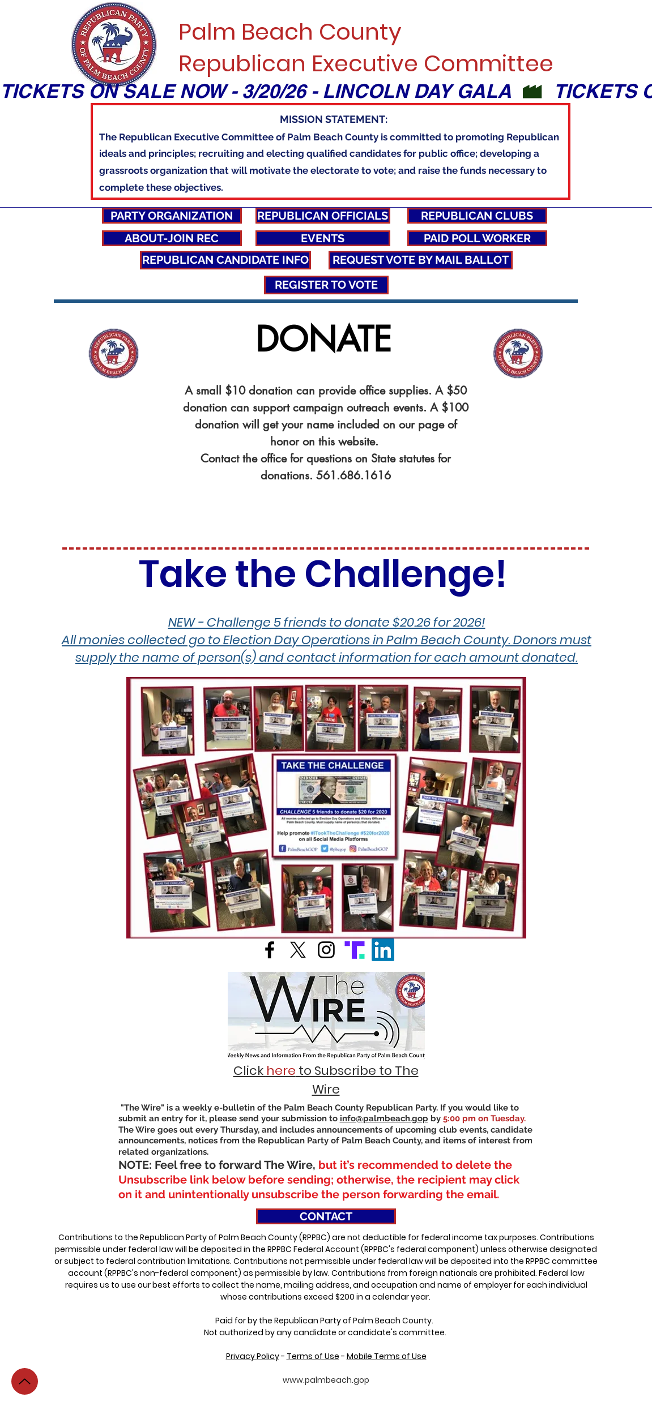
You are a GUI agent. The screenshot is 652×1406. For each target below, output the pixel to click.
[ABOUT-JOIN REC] (172, 238)
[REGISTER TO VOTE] (326, 285)
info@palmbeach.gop (384, 1118)
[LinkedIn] (383, 949)
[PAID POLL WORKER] (477, 238)
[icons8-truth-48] (354, 949)
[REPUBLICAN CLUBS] (477, 216)
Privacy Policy (252, 1356)
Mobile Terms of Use (387, 1356)
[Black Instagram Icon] (326, 949)
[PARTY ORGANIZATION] (172, 216)
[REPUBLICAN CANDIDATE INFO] (225, 260)
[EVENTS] (322, 238)
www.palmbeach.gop (326, 1380)
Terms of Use (313, 1356)
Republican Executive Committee (365, 63)
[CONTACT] (326, 1216)
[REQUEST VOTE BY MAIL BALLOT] (421, 260)
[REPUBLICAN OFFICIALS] (322, 216)
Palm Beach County (290, 32)
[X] (298, 949)
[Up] (24, 1381)
